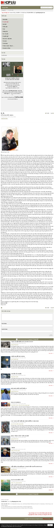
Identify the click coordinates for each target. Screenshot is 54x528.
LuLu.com (20, 90)
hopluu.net (33, 518)
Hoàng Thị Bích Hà (14, 344)
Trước (48, 113)
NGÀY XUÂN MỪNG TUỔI (17, 479)
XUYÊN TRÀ (4, 55)
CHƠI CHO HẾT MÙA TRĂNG (18, 356)
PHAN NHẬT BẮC (14, 359)
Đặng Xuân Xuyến (14, 376)
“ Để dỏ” (13, 447)
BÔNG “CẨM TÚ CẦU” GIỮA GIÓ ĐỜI (20, 435)
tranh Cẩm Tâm (19, 482)
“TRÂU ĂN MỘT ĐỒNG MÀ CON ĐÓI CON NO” (22, 341)
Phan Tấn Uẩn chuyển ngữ (24, 405)
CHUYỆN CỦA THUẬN (16, 373)
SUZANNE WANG (14, 405)
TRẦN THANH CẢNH (15, 450)
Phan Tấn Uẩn (14, 469)
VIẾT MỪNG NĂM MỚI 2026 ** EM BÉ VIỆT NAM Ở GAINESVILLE (26, 466)
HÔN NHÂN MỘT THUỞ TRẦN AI (19, 388)
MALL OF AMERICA (16, 402)
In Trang (1, 308)
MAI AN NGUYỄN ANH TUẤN (17, 424)
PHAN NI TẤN (4, 118)
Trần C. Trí (13, 482)
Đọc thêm (50, 353)
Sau (51, 113)
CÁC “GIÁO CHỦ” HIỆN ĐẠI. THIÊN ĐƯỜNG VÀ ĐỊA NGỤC (25, 421)
